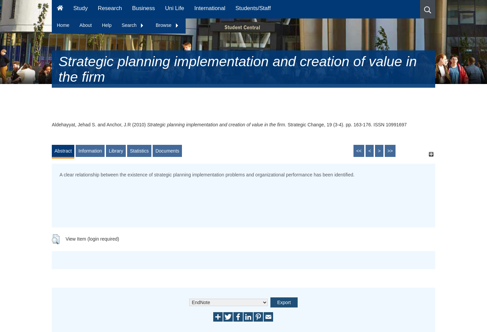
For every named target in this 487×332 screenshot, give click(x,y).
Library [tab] (116, 151)
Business (143, 8)
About (85, 25)
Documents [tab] (167, 151)
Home (63, 25)
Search (133, 25)
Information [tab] (90, 151)
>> (390, 151)
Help (107, 25)
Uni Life (174, 8)
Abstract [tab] (63, 151)
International (209, 8)
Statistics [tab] (139, 151)
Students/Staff (253, 8)
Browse (167, 25)
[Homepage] (60, 9)
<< (359, 151)
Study (80, 8)
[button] (427, 9)
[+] (431, 154)
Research (110, 8)
